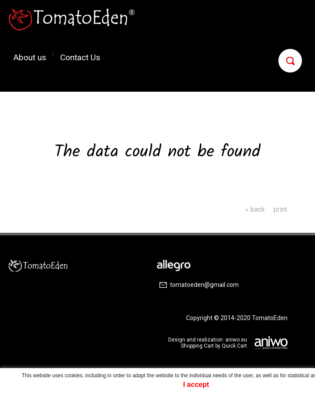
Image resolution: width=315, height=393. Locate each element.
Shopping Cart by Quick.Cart (214, 346)
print (280, 209)
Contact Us (80, 57)
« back (255, 209)
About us (30, 57)
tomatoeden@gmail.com (204, 284)
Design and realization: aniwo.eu (207, 340)
